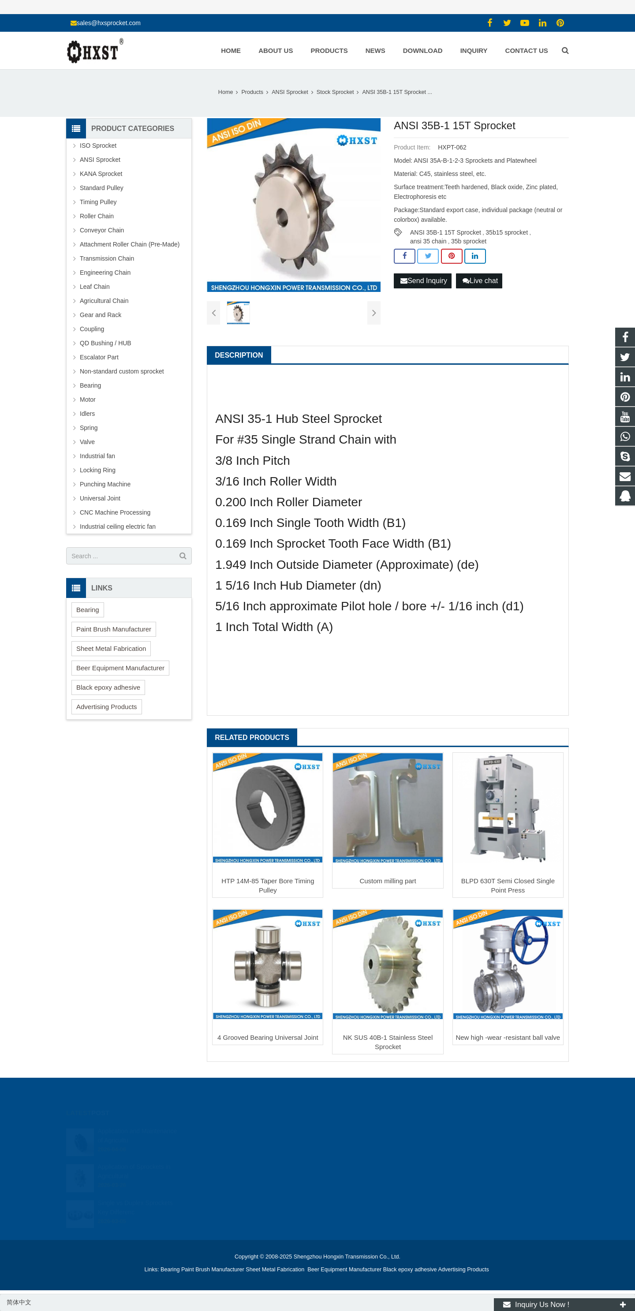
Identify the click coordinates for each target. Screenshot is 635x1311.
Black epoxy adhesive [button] (108, 687)
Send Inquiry (423, 280)
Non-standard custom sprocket (122, 371)
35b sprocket (468, 241)
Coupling (92, 328)
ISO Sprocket (98, 145)
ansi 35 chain (428, 241)
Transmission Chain (107, 258)
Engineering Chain (105, 272)
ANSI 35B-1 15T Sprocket (445, 232)
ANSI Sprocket (100, 159)
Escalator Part (99, 357)
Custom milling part (387, 881)
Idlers (87, 413)
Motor (88, 399)
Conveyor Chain (102, 230)
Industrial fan (97, 455)
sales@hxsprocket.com (109, 22)
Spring (88, 427)
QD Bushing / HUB (105, 343)
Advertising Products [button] (106, 706)
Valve (87, 441)
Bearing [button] (87, 609)
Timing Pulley (98, 201)
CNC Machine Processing (115, 512)
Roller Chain (97, 216)
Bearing (90, 385)
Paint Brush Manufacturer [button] (113, 629)
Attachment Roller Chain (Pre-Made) (129, 244)
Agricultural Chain (104, 300)
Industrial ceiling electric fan (118, 526)
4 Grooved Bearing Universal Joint (267, 1037)
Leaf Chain (95, 286)
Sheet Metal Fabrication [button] (111, 648)
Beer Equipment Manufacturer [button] (120, 668)
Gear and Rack (100, 314)
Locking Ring (98, 470)
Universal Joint (100, 498)
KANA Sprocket (101, 173)
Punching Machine (105, 484)
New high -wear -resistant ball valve (508, 1037)
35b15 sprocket (507, 232)
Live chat (480, 280)
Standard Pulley (101, 187)
